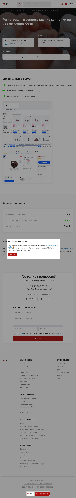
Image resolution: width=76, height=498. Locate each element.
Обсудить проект (42, 493)
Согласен (12, 254)
